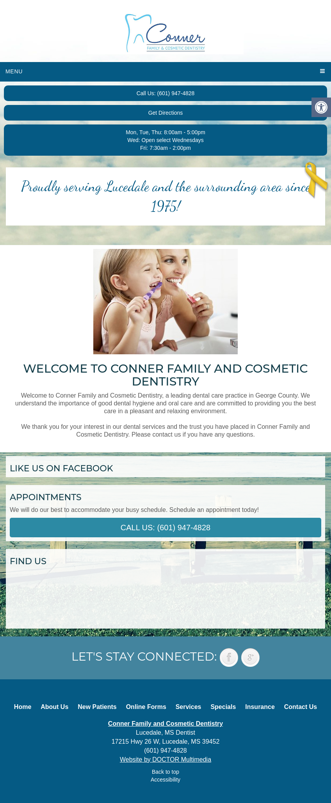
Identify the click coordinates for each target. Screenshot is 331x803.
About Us (54, 707)
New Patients (97, 707)
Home (22, 707)
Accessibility (165, 779)
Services (188, 707)
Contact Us (300, 707)
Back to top (165, 772)
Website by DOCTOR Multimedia (165, 759)
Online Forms (146, 707)
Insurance (260, 707)
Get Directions (165, 113)
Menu (14, 71)
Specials (223, 707)
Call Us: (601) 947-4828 (166, 93)
